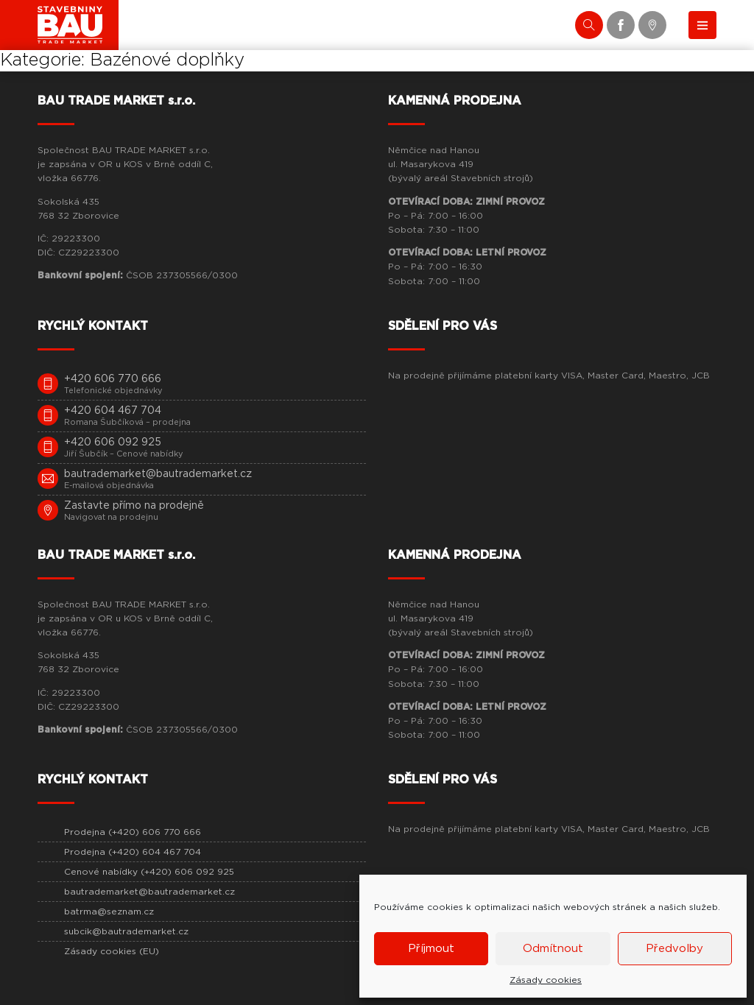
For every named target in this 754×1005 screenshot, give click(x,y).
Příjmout (431, 948)
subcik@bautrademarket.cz (126, 931)
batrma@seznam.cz (109, 911)
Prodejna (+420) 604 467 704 (132, 851)
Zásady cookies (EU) (111, 951)
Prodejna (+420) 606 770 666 (132, 832)
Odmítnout (553, 948)
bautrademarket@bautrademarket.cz (149, 891)
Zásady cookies (546, 980)
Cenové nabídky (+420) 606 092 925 (149, 871)
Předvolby (674, 948)
